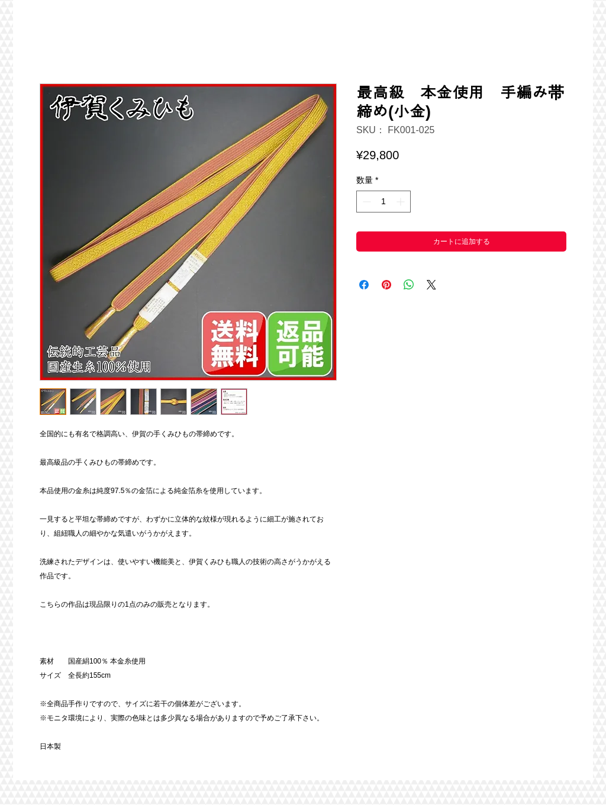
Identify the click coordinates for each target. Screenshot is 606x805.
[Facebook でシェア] (364, 285)
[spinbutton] (383, 201)
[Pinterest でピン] (386, 285)
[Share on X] (431, 285)
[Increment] (401, 201)
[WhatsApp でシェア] (409, 285)
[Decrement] (365, 201)
